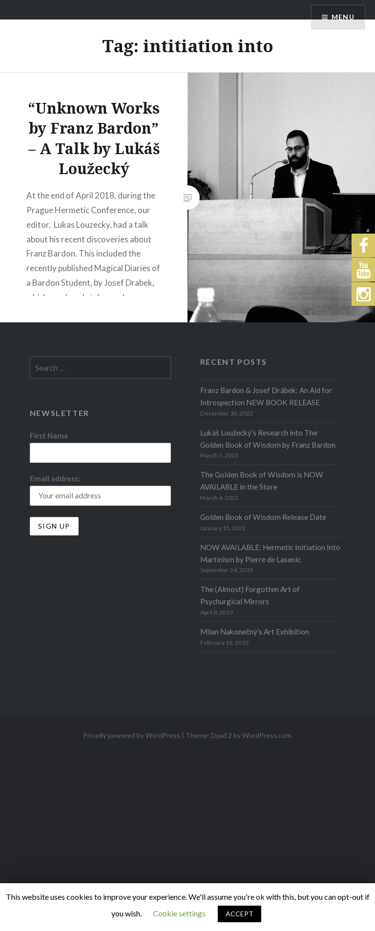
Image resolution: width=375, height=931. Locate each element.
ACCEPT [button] (239, 914)
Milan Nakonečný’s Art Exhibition (255, 631)
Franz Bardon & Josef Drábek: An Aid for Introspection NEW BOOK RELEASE (266, 396)
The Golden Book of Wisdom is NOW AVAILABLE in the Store (261, 480)
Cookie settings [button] (179, 913)
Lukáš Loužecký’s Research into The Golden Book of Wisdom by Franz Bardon (267, 438)
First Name (49, 435)
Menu (342, 17)
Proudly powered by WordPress (131, 735)
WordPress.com (266, 735)
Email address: (55, 478)
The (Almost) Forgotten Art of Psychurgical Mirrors (250, 595)
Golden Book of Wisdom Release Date (263, 517)
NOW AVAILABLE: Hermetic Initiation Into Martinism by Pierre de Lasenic (270, 553)
